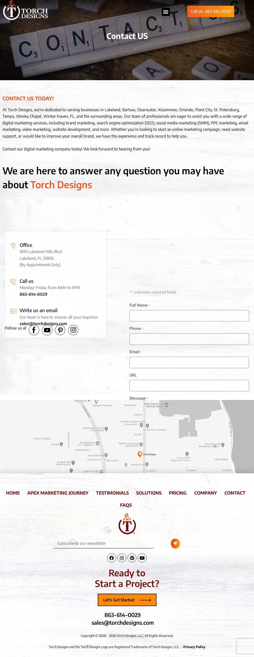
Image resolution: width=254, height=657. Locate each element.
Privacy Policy (194, 647)
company (205, 493)
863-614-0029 (33, 355)
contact (235, 493)
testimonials (112, 493)
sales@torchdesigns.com (43, 384)
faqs (126, 505)
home (13, 493)
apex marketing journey (58, 493)
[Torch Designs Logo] (127, 523)
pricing (178, 493)
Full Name (139, 378)
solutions (148, 493)
